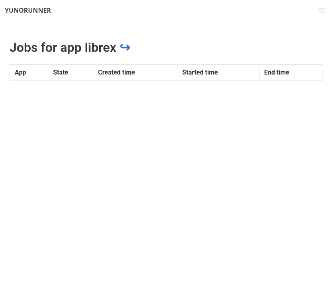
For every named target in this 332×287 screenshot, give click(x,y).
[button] (321, 10)
